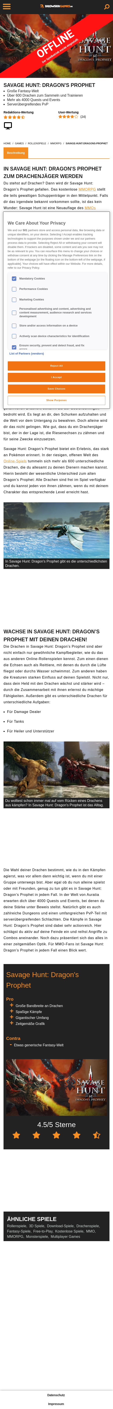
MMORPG (87, 189)
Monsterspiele (37, 1236)
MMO (90, 1231)
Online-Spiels (15, 461)
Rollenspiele (16, 1226)
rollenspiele (37, 143)
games (19, 143)
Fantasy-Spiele (19, 1231)
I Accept (56, 377)
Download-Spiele (60, 1226)
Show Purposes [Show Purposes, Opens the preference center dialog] (56, 400)
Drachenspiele (87, 1226)
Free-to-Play (42, 1231)
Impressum (56, 1404)
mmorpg (55, 143)
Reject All (56, 365)
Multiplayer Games (65, 1236)
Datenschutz (56, 1395)
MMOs (90, 208)
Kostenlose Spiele (69, 1231)
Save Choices (56, 388)
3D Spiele (36, 1226)
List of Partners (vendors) (26, 353)
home (7, 143)
